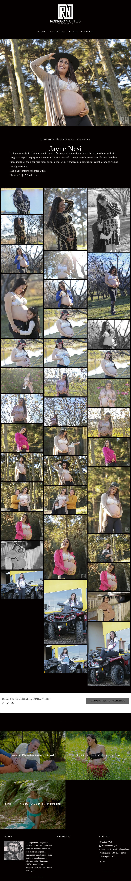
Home (41, 31)
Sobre (73, 31)
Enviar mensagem (109, 846)
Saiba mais (37, 877)
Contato (87, 31)
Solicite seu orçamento (107, 701)
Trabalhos (57, 31)
